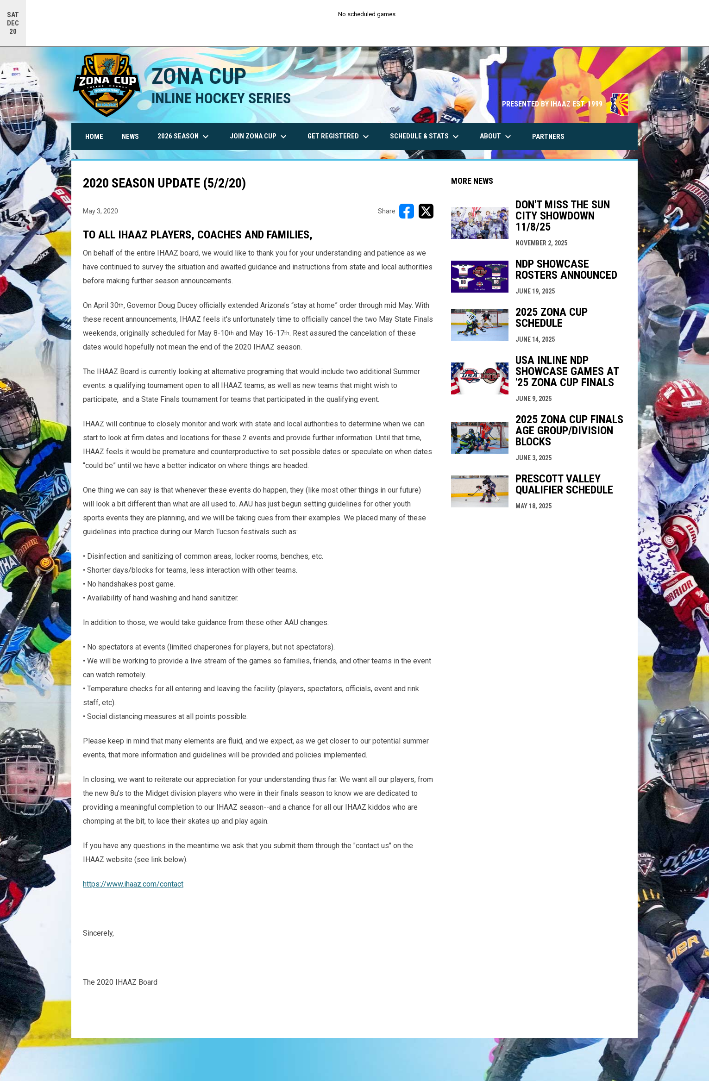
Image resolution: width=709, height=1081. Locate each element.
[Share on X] (426, 210)
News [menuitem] (130, 136)
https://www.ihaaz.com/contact (133, 883)
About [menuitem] (497, 136)
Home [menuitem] (94, 136)
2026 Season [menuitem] (184, 136)
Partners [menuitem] (548, 136)
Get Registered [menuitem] (339, 136)
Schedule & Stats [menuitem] (425, 136)
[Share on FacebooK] (406, 210)
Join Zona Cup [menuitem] (259, 136)
